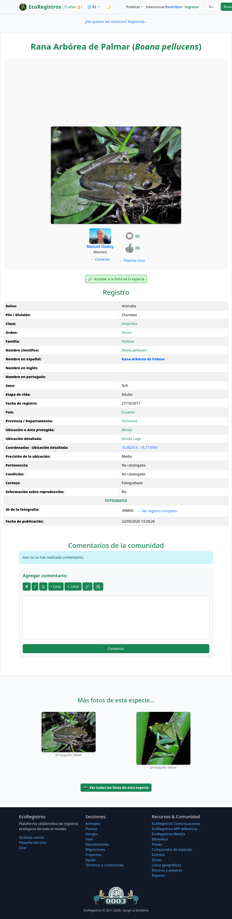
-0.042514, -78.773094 (140, 447)
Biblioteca (160, 839)
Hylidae (128, 341)
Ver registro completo (157, 511)
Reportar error (132, 260)
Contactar (100, 259)
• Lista (56, 586)
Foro (89, 839)
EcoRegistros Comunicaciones (176, 823)
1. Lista (73, 586)
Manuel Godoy (100, 246)
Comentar (116, 648)
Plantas (91, 828)
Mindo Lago (131, 438)
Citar (23, 847)
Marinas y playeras (167, 870)
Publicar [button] (133, 7)
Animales (92, 823)
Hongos (91, 834)
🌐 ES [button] (92, 7)
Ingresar (192, 7)
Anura (127, 332)
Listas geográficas (166, 865)
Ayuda (90, 860)
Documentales (97, 844)
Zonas (156, 860)
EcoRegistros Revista (168, 834)
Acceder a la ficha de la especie (116, 279)
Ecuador (128, 412)
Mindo (127, 429)
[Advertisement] (116, 92)
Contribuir (173, 7)
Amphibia (129, 323)
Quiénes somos (31, 837)
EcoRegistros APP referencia (174, 828)
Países (157, 844)
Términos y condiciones (104, 865)
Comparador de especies (172, 849)
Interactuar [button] (154, 7)
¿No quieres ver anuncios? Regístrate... (116, 21)
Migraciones (95, 849)
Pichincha (129, 421)
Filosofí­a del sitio (32, 842)
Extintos (158, 854)
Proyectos (93, 854)
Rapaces (158, 875)
